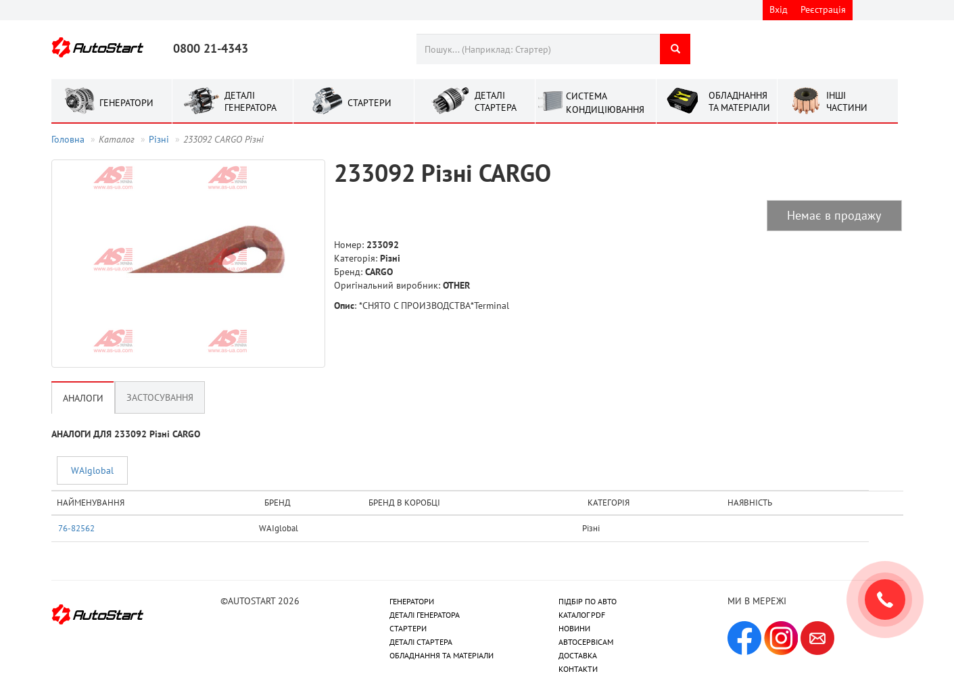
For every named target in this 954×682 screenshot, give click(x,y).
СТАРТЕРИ (408, 628)
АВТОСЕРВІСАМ (585, 642)
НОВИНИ (574, 628)
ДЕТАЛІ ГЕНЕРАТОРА (424, 615)
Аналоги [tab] (83, 398)
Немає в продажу (834, 215)
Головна (68, 139)
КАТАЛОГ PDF (581, 615)
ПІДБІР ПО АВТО (587, 601)
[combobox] (537, 49)
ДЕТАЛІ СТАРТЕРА (420, 642)
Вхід (778, 9)
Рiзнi (159, 139)
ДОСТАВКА (577, 655)
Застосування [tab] (159, 397)
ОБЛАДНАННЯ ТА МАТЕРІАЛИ (441, 655)
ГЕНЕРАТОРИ (411, 601)
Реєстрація (823, 9)
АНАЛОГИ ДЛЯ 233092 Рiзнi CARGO (125, 434)
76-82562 (76, 527)
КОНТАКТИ (578, 669)
